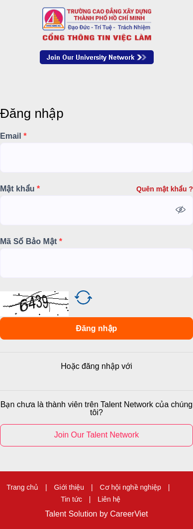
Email (13, 136)
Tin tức (71, 499)
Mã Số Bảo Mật (31, 242)
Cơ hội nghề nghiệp (130, 487)
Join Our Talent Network (97, 57)
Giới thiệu (69, 487)
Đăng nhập (96, 328)
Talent (57, 514)
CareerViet (129, 514)
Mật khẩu (20, 189)
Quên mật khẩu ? (164, 189)
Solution (84, 514)
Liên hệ (108, 499)
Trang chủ (22, 487)
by (104, 514)
